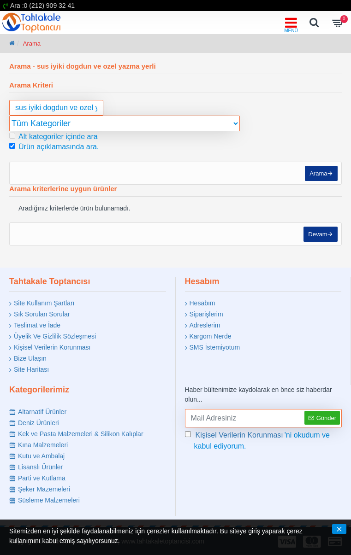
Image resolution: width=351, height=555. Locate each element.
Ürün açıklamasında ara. (54, 147)
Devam (316, 237)
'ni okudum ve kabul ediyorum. (257, 440)
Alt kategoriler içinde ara (53, 136)
